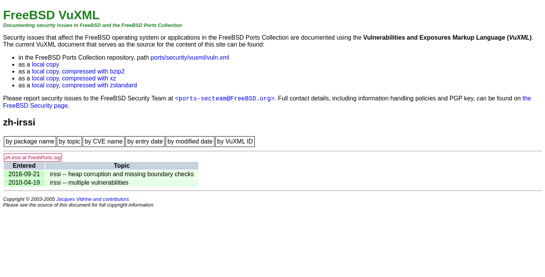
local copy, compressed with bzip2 (78, 71)
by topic (69, 141)
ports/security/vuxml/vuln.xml (190, 57)
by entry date (145, 141)
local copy (45, 64)
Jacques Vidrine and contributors (92, 199)
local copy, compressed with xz (74, 78)
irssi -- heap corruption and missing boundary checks (122, 174)
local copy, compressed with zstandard (84, 85)
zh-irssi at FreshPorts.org (33, 157)
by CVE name (104, 141)
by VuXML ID (235, 141)
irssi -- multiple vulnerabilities (89, 182)
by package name (30, 141)
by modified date (190, 141)
